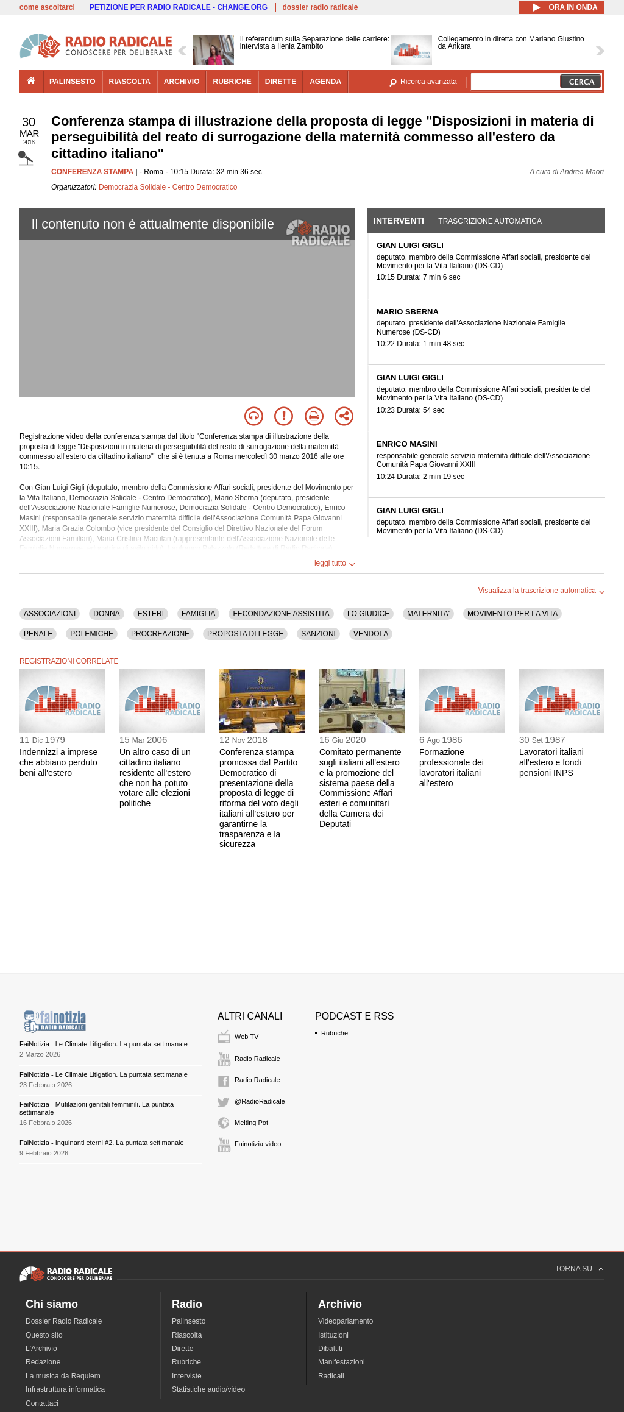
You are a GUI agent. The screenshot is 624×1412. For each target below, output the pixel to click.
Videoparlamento (346, 1321)
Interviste (187, 1376)
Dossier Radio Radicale (64, 1321)
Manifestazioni (341, 1362)
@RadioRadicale (260, 1101)
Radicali (331, 1376)
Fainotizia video (258, 1144)
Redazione (43, 1362)
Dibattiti (330, 1348)
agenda (325, 81)
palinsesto (72, 81)
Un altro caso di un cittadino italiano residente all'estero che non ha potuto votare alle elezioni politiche (155, 777)
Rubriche (334, 1033)
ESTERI (151, 613)
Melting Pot (251, 1122)
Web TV (246, 1036)
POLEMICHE (91, 634)
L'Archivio (41, 1348)
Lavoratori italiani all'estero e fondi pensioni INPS (551, 762)
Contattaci (42, 1403)
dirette (280, 81)
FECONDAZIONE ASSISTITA (281, 613)
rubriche (232, 81)
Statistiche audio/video (208, 1389)
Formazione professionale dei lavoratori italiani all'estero (451, 767)
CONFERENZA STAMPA (92, 172)
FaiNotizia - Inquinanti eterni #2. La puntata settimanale (102, 1142)
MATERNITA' (428, 613)
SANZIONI (318, 634)
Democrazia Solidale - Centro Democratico (168, 187)
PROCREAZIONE (160, 634)
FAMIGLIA (198, 613)
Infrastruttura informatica (65, 1389)
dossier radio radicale (320, 7)
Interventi (399, 220)
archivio (182, 81)
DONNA (106, 613)
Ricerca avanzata (428, 81)
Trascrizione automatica (490, 221)
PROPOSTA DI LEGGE (245, 634)
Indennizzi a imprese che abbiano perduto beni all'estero (59, 762)
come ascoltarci (47, 7)
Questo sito (44, 1335)
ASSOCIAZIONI (50, 613)
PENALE (38, 634)
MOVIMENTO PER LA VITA (512, 613)
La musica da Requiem (63, 1376)
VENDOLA (370, 634)
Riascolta (187, 1335)
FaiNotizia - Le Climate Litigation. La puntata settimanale (104, 1044)
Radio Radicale (257, 1058)
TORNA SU (573, 1269)
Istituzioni (333, 1335)
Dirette (182, 1348)
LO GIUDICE (368, 613)
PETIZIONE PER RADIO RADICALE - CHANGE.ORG (179, 7)
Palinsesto (188, 1321)
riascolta (130, 81)
